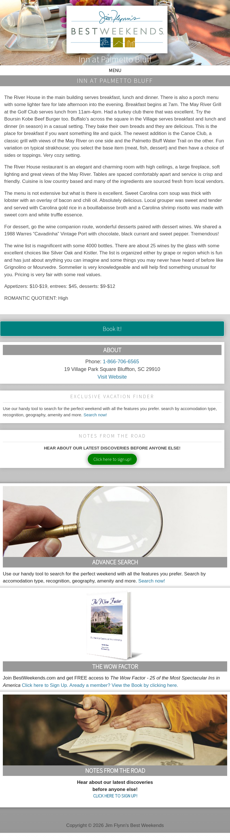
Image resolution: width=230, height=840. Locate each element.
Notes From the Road (115, 770)
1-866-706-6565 (121, 361)
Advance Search (115, 562)
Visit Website (112, 377)
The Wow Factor (115, 666)
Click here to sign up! (112, 459)
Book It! (112, 329)
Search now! (95, 415)
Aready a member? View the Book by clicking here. (123, 685)
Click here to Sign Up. (45, 685)
